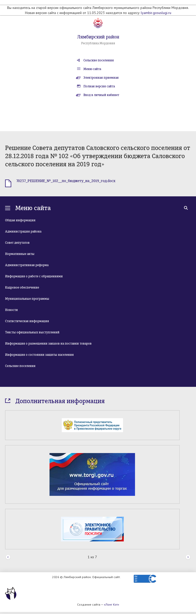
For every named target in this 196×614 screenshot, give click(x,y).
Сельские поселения (98, 60)
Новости (11, 310)
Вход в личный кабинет (101, 95)
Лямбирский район (98, 37)
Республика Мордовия (98, 43)
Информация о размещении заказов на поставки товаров (48, 343)
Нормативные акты (19, 254)
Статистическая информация (27, 321)
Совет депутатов (17, 242)
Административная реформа (26, 265)
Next (188, 557)
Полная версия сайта (99, 86)
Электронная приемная (101, 77)
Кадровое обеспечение (22, 287)
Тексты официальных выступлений (32, 332)
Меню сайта (92, 69)
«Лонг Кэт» (111, 604)
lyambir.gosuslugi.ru (156, 12)
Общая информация (20, 220)
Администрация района (23, 231)
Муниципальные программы (27, 299)
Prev (8, 557)
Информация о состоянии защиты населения (39, 355)
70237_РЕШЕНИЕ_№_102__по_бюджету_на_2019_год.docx (65, 181)
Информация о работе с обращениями (34, 276)
